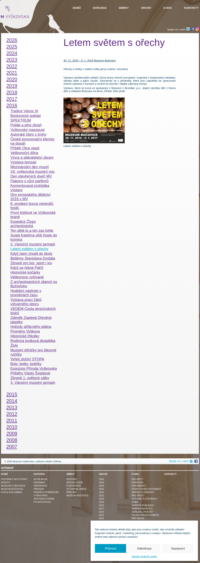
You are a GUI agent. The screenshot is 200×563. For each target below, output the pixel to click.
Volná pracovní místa (145, 515)
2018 (11, 92)
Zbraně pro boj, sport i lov (31, 263)
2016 (11, 105)
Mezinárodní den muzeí (29, 167)
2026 (11, 40)
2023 (11, 59)
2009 (11, 433)
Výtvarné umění (76, 489)
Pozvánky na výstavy (14, 479)
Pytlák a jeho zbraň (26, 125)
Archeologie (74, 482)
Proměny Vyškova (25, 331)
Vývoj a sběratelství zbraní (31, 157)
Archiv (146, 7)
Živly (14, 345)
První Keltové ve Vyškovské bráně (33, 215)
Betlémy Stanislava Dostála (32, 258)
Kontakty (191, 7)
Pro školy (138, 495)
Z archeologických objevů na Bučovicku (33, 284)
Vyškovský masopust (27, 130)
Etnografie (73, 485)
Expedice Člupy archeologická (23, 224)
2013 (11, 407)
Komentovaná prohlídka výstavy (29, 188)
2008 (11, 440)
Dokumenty (139, 485)
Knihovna (137, 482)
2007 (11, 446)
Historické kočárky (25, 272)
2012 (11, 414)
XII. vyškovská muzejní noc (32, 172)
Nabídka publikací (143, 505)
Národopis (40, 485)
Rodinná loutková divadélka (32, 341)
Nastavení (178, 548)
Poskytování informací (146, 489)
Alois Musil (41, 479)
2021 (11, 73)
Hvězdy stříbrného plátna (30, 327)
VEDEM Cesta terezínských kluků (33, 311)
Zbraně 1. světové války (29, 378)
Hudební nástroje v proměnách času (25, 293)
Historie (71, 479)
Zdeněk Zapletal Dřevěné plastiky (31, 320)
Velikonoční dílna (24, 153)
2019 (11, 86)
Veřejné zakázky (142, 512)
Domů (77, 7)
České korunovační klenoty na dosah (32, 141)
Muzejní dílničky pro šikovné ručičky (33, 352)
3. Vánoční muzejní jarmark (32, 244)
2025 (11, 46)
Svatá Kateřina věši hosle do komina (33, 237)
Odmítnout (144, 548)
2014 (11, 401)
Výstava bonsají (23, 162)
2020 (11, 79)
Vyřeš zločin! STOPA (27, 359)
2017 (11, 99)
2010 (11, 427)
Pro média (138, 518)
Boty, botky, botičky (25, 364)
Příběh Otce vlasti (24, 148)
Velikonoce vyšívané (27, 277)
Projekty (137, 479)
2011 (11, 420)
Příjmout (110, 548)
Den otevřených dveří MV (31, 176)
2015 (11, 394)
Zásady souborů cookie (144, 556)
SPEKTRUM (20, 120)
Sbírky (124, 7)
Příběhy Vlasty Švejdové (30, 373)
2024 (11, 53)
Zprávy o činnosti (143, 492)
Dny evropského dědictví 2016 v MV (30, 197)
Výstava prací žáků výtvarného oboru (25, 302)
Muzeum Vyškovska (13, 485)
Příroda (39, 489)
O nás (167, 7)
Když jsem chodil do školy (31, 254)
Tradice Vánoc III (24, 111)
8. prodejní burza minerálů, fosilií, (32, 206)
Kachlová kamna (11, 492)
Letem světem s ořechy (29, 249)
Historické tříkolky (24, 336)
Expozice (100, 7)
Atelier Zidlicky (53, 461)
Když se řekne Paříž (26, 268)
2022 (11, 66)
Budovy (5, 482)
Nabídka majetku (142, 508)
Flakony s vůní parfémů (29, 181)
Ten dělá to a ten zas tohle (31, 231)
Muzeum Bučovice (12, 489)
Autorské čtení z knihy (28, 134)
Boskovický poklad (25, 116)
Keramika (39, 482)
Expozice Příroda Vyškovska (33, 368)
